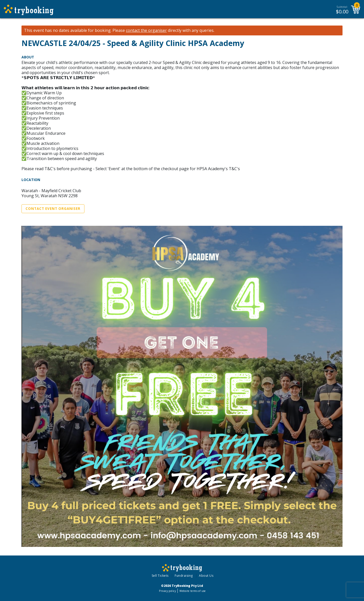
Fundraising (184, 575)
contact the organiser (146, 30)
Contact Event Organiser (53, 208)
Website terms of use (192, 591)
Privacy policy (167, 591)
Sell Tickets (160, 575)
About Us (206, 575)
